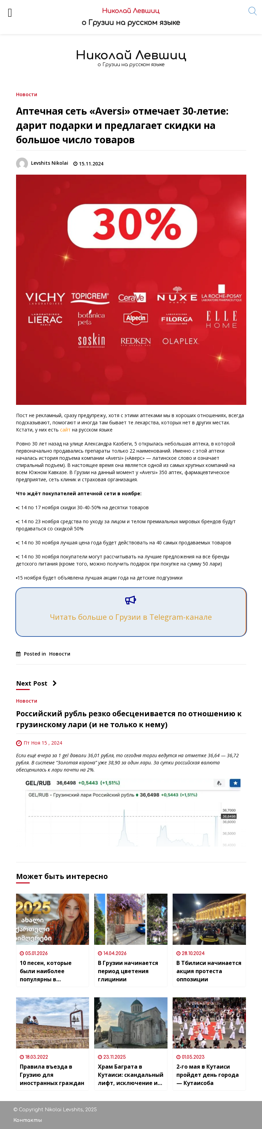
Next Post (36, 683)
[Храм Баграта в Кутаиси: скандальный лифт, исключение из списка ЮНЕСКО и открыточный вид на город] (131, 1023)
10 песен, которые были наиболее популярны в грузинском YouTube (49, 971)
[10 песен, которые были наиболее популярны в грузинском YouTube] (52, 919)
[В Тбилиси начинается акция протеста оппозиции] (209, 919)
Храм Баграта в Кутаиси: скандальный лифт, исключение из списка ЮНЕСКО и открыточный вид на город (130, 1075)
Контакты (27, 1120)
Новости (26, 94)
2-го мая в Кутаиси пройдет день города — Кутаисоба (207, 1075)
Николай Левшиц (131, 55)
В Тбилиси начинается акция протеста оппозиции (209, 971)
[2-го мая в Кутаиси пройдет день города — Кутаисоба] (209, 1023)
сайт (65, 429)
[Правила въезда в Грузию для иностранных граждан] (52, 1023)
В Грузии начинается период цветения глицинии (128, 971)
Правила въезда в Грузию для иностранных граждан (52, 1075)
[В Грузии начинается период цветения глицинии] (131, 919)
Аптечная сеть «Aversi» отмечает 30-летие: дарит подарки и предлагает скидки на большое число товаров (122, 125)
